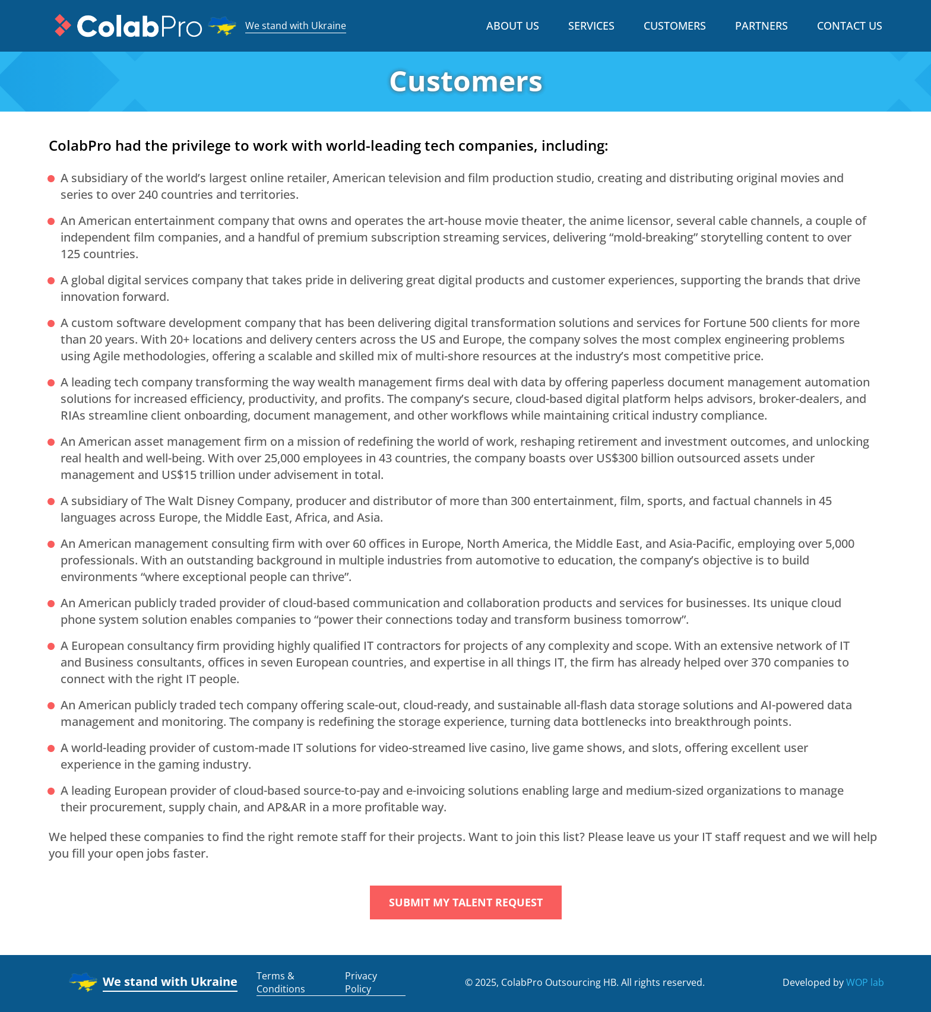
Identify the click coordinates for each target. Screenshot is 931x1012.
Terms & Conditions (280, 982)
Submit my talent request (466, 902)
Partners (761, 25)
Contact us (849, 25)
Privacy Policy (361, 982)
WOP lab (865, 982)
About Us (512, 25)
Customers (675, 25)
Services (591, 25)
